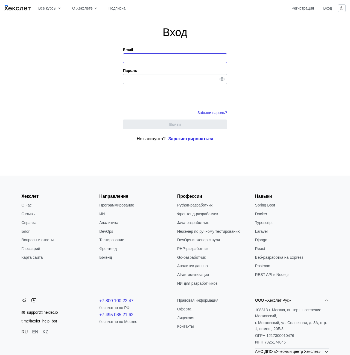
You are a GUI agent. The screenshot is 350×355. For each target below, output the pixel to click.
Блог (25, 231)
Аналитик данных (192, 266)
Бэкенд (105, 257)
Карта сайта (32, 257)
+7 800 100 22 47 (116, 300)
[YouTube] (34, 301)
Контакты (185, 326)
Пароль (130, 70)
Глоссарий (30, 248)
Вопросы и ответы (37, 240)
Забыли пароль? (212, 112)
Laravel (261, 231)
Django (261, 240)
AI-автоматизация (193, 274)
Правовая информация (197, 300)
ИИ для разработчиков (197, 283)
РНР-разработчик (192, 248)
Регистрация (302, 8)
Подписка (117, 8)
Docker (261, 214)
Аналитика (108, 222)
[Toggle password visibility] (222, 79)
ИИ (102, 214)
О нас (26, 205)
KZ (45, 332)
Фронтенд (108, 248)
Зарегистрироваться (190, 138)
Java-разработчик (193, 222)
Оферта (184, 309)
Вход (327, 8)
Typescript (264, 222)
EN (35, 332)
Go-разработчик (191, 257)
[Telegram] (24, 301)
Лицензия (185, 318)
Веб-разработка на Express (279, 257)
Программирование (116, 205)
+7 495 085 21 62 (116, 314)
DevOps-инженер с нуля (198, 240)
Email (128, 50)
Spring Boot (265, 205)
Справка (28, 222)
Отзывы (28, 214)
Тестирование (111, 240)
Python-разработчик (194, 205)
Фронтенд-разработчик (197, 214)
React (260, 248)
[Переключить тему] (342, 8)
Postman (262, 266)
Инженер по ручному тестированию (208, 231)
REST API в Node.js (272, 274)
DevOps (106, 231)
